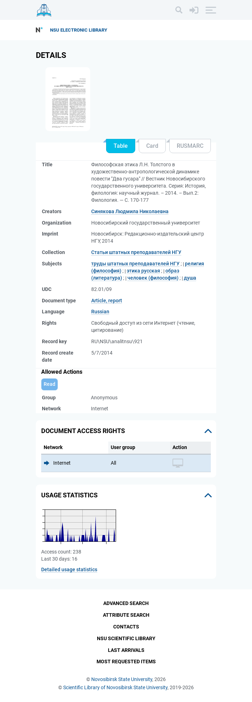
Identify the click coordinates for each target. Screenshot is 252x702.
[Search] (178, 10)
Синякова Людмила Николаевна (130, 211)
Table (121, 145)
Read (49, 384)
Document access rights (83, 430)
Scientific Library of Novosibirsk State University (115, 687)
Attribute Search (126, 615)
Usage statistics (69, 495)
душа (190, 278)
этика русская (143, 271)
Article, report (106, 300)
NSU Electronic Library (78, 30)
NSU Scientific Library (126, 638)
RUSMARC (190, 145)
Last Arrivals (126, 650)
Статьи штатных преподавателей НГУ (136, 252)
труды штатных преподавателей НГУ (135, 263)
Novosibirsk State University (121, 679)
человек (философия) (153, 278)
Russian (100, 311)
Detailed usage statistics (69, 569)
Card (152, 145)
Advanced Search (126, 603)
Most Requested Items (126, 661)
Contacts (126, 627)
